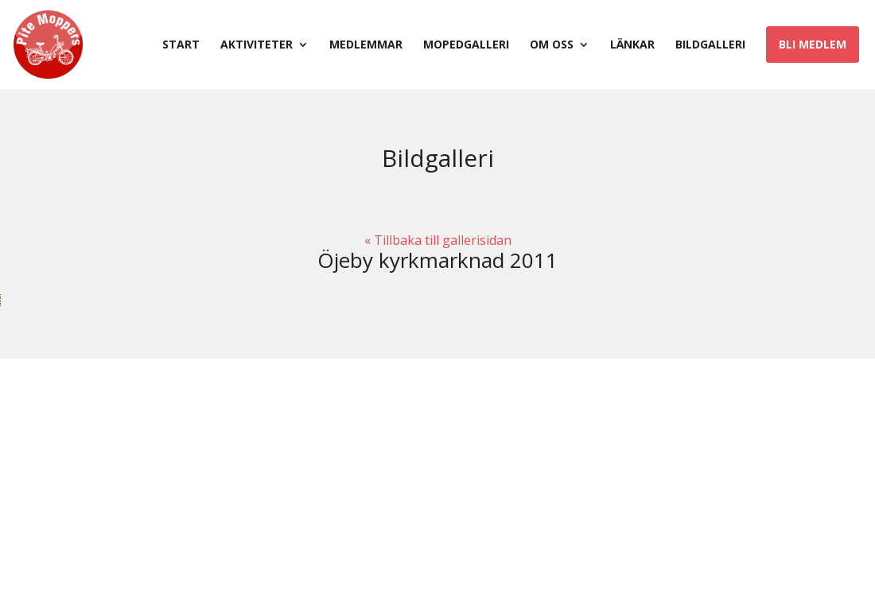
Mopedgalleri (466, 45)
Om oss (552, 45)
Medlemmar (365, 45)
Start (181, 45)
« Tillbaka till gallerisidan (437, 240)
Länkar (632, 45)
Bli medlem (812, 44)
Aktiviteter (256, 45)
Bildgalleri (710, 45)
